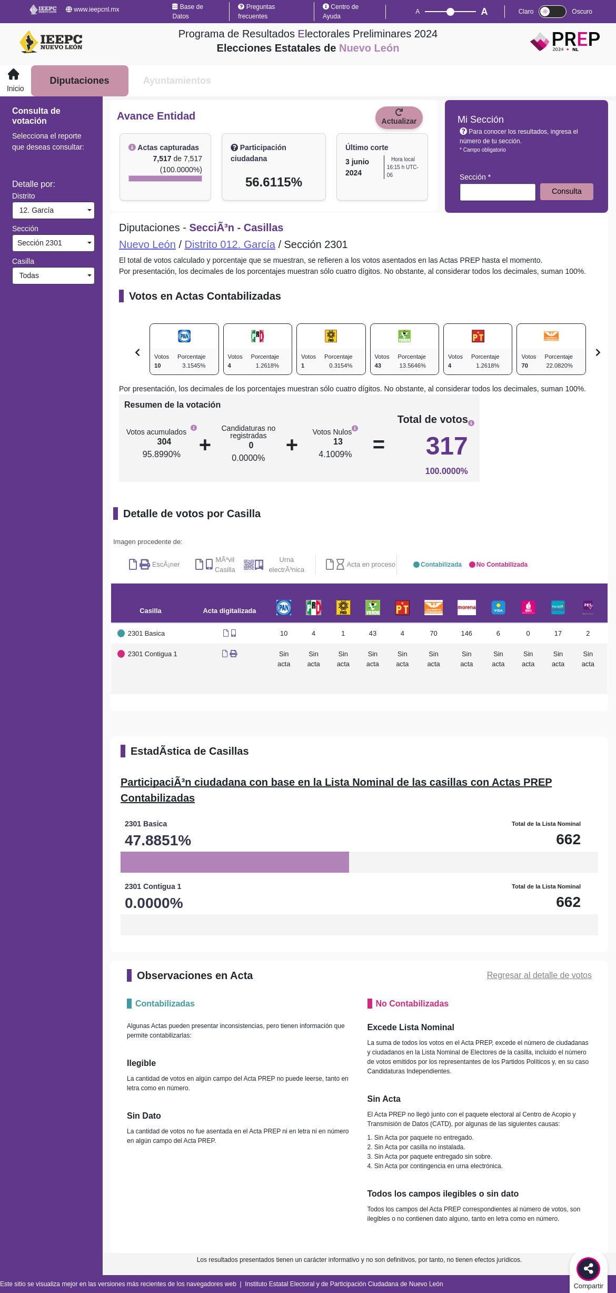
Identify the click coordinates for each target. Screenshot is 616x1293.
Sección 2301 (38, 243)
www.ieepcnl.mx (92, 9)
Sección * (475, 177)
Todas (27, 275)
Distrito (23, 196)
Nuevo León (147, 244)
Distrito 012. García (230, 244)
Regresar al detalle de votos (539, 975)
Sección (25, 228)
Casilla (23, 261)
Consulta (567, 191)
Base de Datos (187, 11)
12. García (34, 210)
